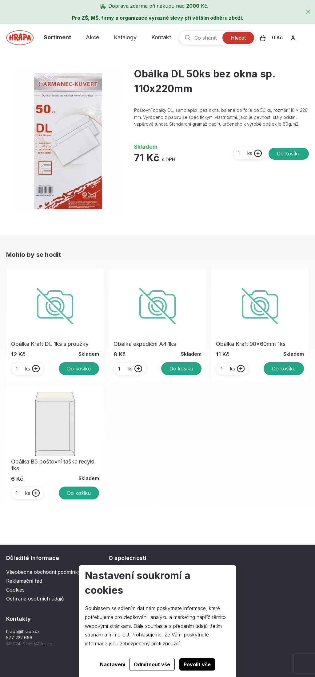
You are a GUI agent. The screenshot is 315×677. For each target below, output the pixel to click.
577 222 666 (19, 637)
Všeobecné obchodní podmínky (43, 572)
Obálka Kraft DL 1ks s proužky (50, 344)
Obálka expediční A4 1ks (145, 344)
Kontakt (161, 37)
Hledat (238, 38)
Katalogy (125, 37)
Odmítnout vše (152, 664)
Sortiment (57, 37)
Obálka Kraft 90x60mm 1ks (250, 344)
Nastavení (112, 664)
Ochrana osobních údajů (35, 599)
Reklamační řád (24, 581)
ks (244, 153)
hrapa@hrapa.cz (23, 631)
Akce (92, 37)
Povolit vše (197, 664)
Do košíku (289, 154)
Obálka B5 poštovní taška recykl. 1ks (53, 465)
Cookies (15, 590)
